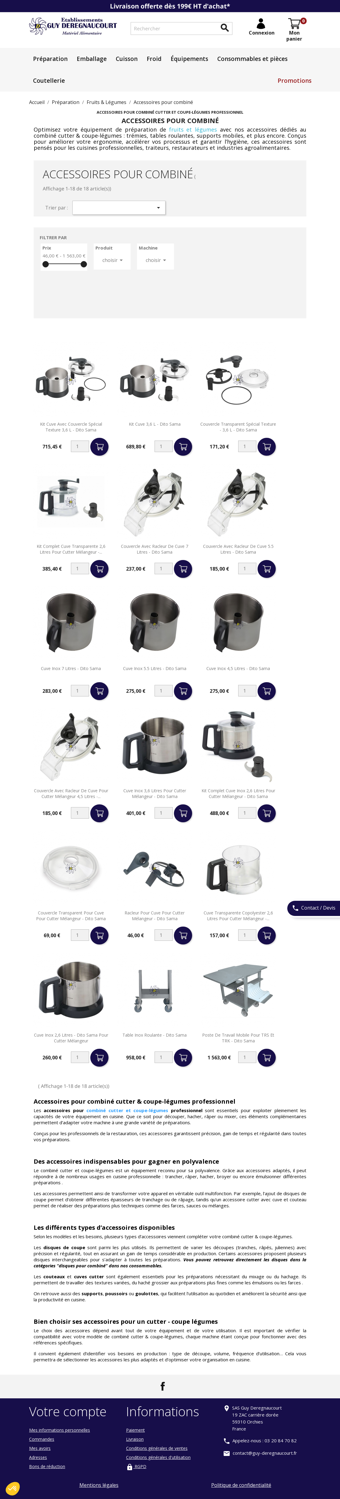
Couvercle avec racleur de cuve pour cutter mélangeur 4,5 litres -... (71, 794)
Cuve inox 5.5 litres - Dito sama (154, 668)
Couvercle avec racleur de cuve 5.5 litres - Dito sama (238, 549)
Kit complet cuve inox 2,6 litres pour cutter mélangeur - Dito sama (238, 794)
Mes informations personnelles (59, 1430)
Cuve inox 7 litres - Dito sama (71, 668)
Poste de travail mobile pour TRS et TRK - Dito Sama (238, 1038)
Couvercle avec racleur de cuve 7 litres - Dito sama (154, 549)
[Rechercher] (181, 28)
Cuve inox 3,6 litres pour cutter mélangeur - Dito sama (154, 794)
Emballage (92, 59)
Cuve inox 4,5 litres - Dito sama (238, 668)
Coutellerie (49, 81)
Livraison (135, 1439)
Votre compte (68, 1411)
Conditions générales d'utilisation (158, 1457)
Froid (154, 59)
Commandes (41, 1439)
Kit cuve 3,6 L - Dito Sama (155, 424)
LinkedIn (177, 1386)
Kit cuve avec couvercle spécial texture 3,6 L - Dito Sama (71, 427)
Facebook (163, 1386)
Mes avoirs (40, 1448)
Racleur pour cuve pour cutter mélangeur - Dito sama (155, 916)
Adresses (38, 1457)
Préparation (50, 59)
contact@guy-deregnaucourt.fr (265, 1453)
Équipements (189, 59)
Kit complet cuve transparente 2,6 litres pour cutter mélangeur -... (71, 549)
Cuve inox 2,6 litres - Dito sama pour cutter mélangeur (71, 1038)
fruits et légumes (193, 129)
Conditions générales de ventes (157, 1448)
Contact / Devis (313, 908)
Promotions (295, 81)
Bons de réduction (47, 1466)
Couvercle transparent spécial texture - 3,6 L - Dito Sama (238, 427)
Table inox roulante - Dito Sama (154, 1035)
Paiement (135, 1430)
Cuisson (127, 59)
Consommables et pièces (252, 59)
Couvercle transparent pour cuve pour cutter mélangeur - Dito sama (71, 916)
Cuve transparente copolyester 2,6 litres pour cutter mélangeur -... (238, 916)
